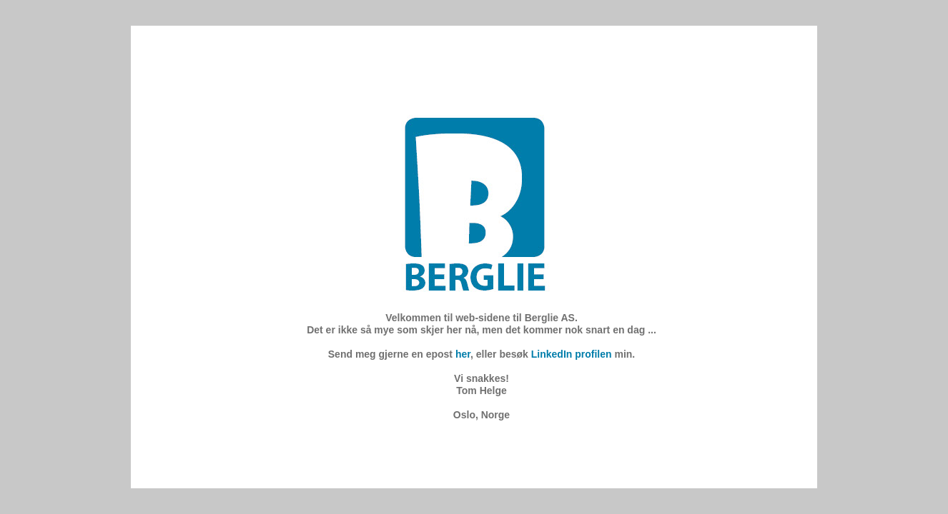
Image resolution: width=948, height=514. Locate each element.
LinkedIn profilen (571, 354)
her (462, 354)
